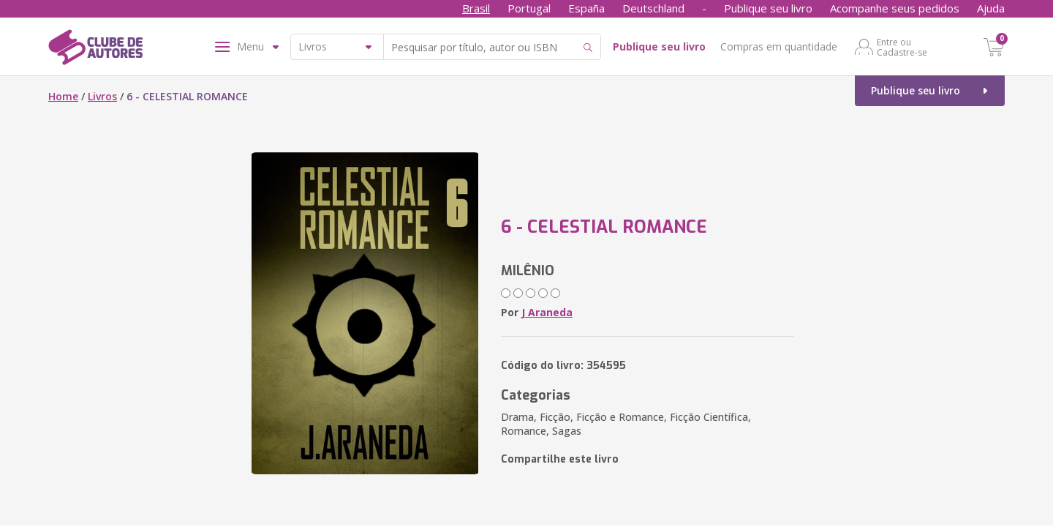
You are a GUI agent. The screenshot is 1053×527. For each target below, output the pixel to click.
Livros (102, 96)
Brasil (476, 8)
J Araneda (547, 312)
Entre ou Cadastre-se (902, 47)
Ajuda (991, 8)
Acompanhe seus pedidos (894, 8)
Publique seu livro (768, 8)
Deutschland (653, 8)
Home (63, 96)
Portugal (529, 8)
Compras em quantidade (778, 46)
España (586, 8)
